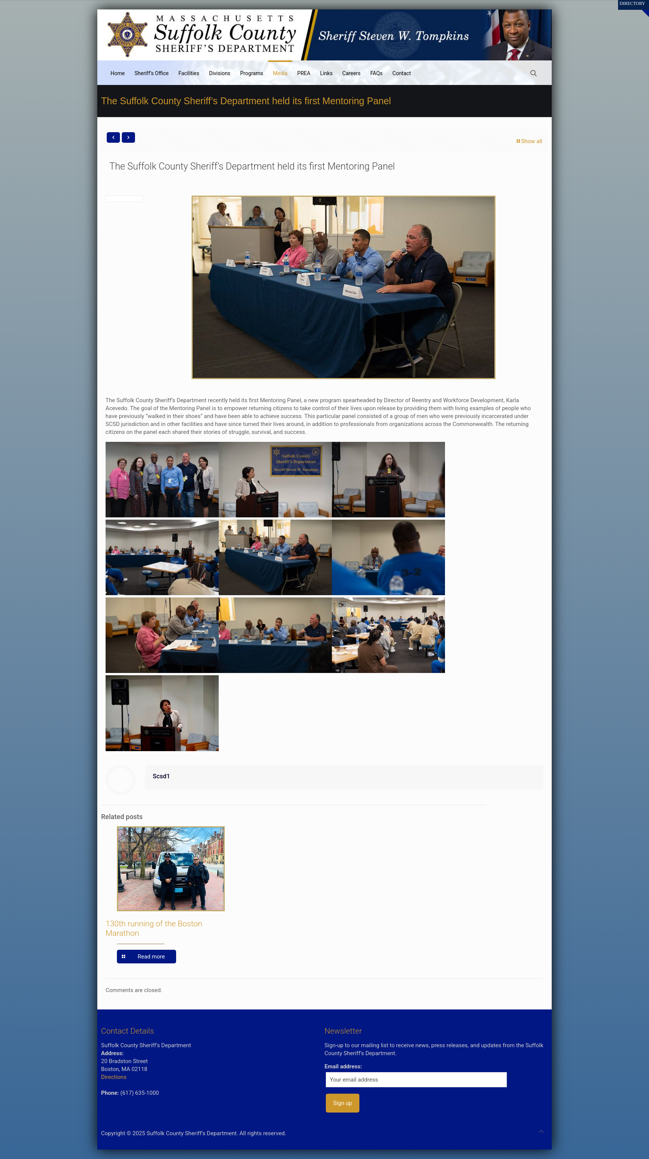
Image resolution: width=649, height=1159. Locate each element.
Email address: (343, 1066)
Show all (529, 141)
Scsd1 (161, 776)
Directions (113, 1077)
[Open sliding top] (640, 8)
